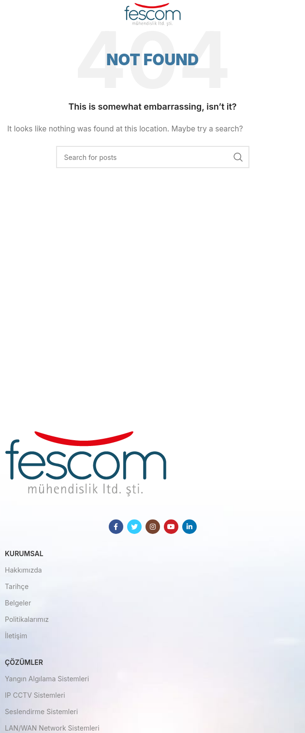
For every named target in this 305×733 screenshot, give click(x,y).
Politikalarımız (27, 619)
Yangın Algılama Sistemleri (47, 679)
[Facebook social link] (116, 526)
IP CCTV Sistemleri (35, 695)
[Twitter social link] (134, 526)
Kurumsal (24, 553)
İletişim (16, 636)
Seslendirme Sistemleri (41, 711)
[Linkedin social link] (189, 526)
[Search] (152, 157)
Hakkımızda (23, 570)
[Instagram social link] (152, 526)
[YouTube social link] (171, 526)
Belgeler (18, 603)
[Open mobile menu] (23, 14)
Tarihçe (17, 586)
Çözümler (24, 662)
